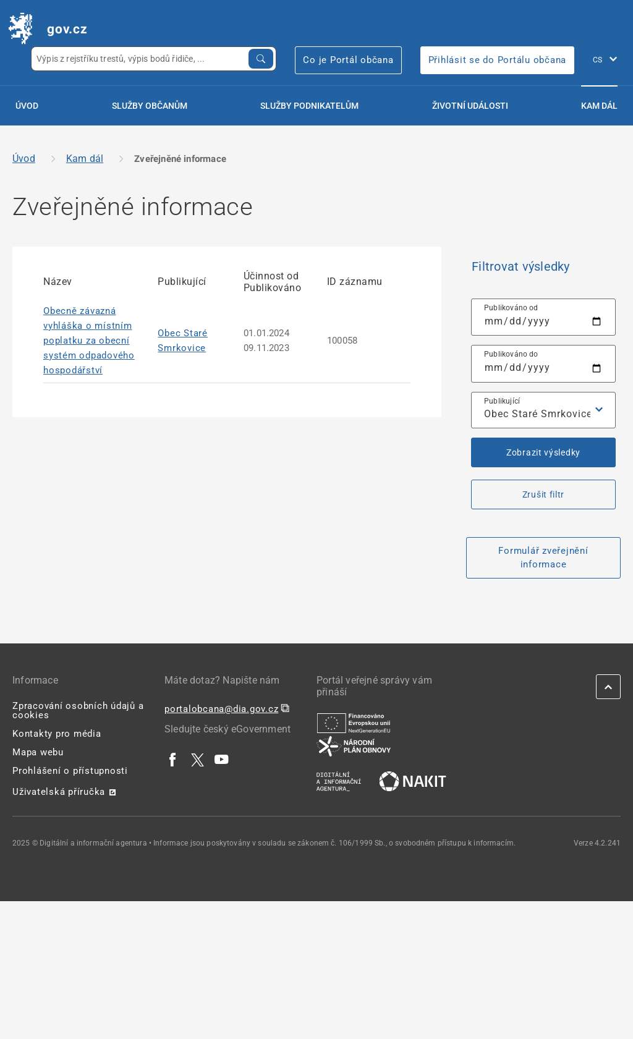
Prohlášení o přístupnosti (70, 770)
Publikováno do (511, 354)
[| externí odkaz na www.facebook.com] (173, 759)
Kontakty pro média (56, 733)
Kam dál (599, 106)
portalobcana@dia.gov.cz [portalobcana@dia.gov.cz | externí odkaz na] (221, 709)
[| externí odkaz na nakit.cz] (412, 780)
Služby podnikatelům (309, 106)
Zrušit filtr (543, 494)
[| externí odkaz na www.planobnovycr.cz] (353, 745)
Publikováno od (511, 307)
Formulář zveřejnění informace (543, 557)
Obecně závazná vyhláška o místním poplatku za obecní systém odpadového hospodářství (89, 340)
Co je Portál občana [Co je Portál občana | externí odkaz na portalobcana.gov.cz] (348, 60)
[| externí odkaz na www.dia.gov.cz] (338, 780)
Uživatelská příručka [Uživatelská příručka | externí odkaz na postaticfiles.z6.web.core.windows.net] (58, 791)
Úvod (26, 106)
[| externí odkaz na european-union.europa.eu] (353, 722)
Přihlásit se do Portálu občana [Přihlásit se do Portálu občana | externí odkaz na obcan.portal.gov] (497, 60)
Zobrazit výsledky (543, 452)
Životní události (470, 106)
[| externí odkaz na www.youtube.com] (222, 759)
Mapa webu (38, 752)
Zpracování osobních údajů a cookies (77, 710)
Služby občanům (149, 106)
